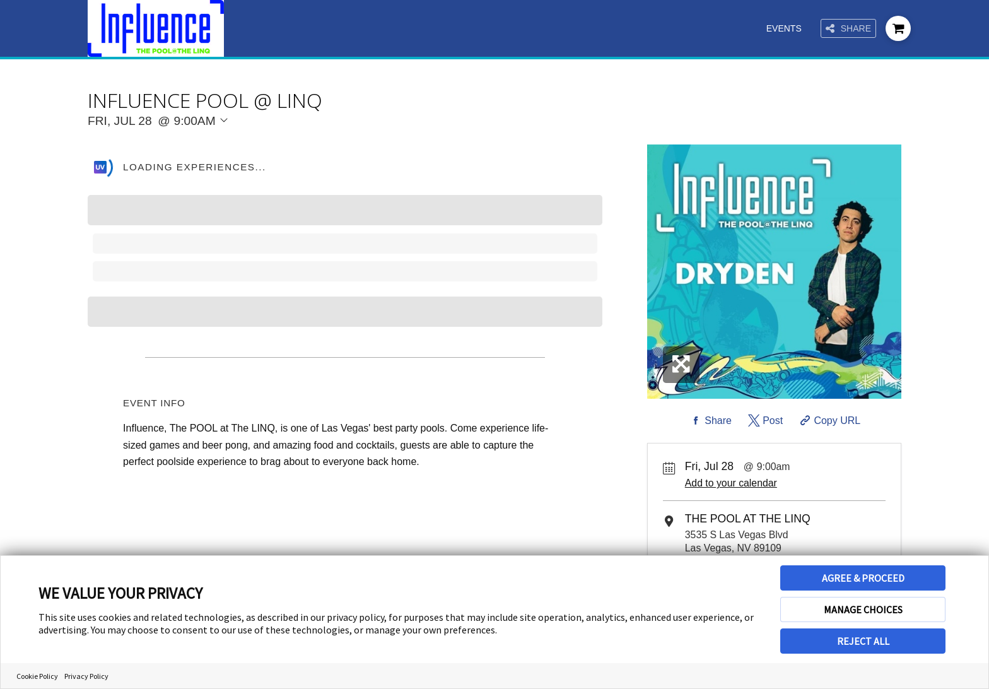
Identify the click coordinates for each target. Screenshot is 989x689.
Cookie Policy (37, 676)
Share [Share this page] (848, 28)
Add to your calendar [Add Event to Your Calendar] (731, 483)
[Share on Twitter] (764, 421)
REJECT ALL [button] (863, 641)
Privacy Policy (86, 676)
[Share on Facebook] (710, 421)
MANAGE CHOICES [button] (863, 609)
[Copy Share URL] (829, 421)
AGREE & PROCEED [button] (863, 578)
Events (784, 28)
